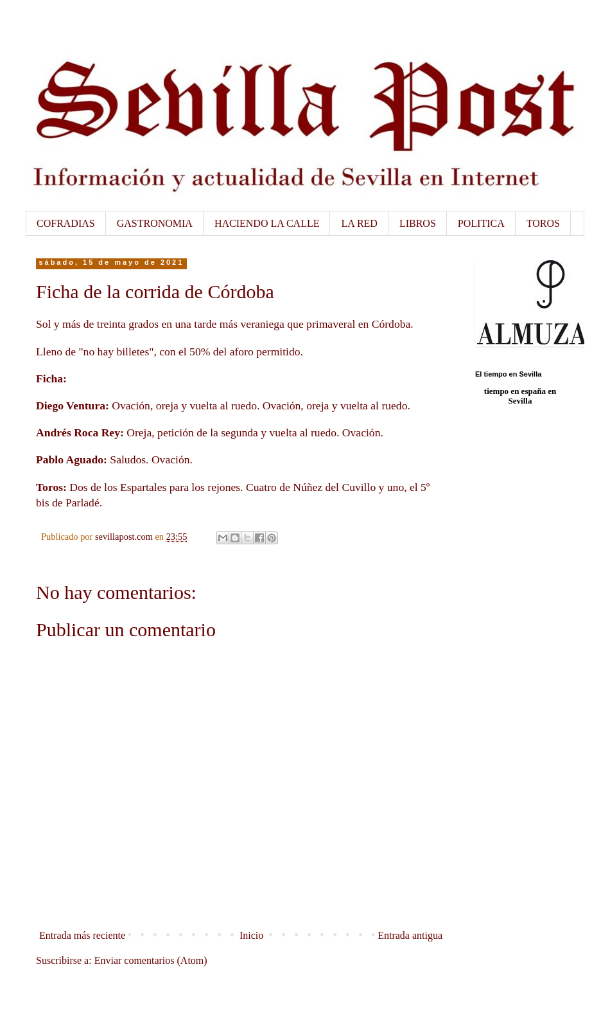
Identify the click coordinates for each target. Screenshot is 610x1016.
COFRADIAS (66, 223)
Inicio (251, 935)
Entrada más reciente (82, 935)
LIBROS (417, 223)
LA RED (359, 223)
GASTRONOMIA (155, 223)
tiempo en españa (515, 391)
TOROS (543, 223)
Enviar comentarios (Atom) (150, 960)
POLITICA (481, 223)
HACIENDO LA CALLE (267, 223)
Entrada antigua (410, 935)
